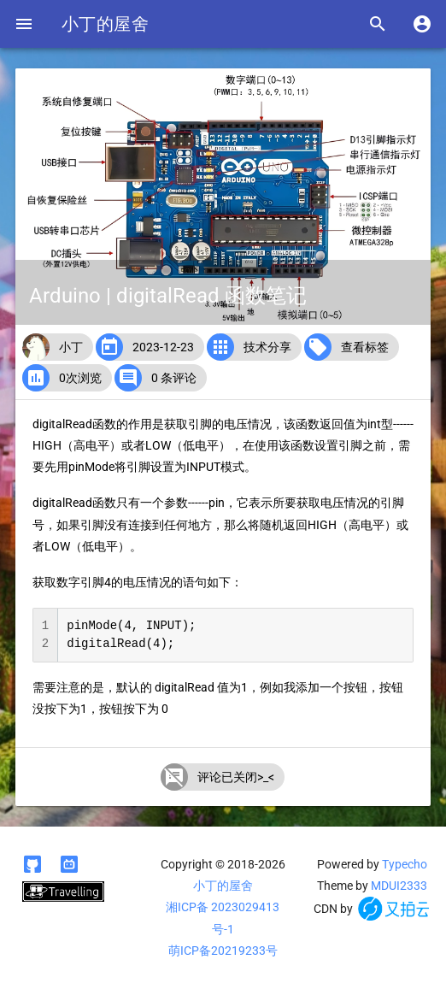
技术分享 (267, 347)
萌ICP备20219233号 (223, 950)
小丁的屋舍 (105, 24)
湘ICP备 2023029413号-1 (222, 917)
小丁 (71, 347)
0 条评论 (174, 378)
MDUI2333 (399, 885)
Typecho (404, 864)
